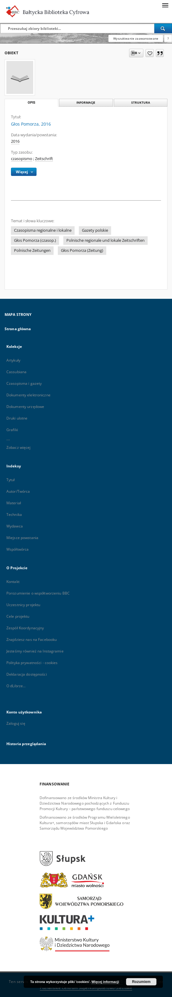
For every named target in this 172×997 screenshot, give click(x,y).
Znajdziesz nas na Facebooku (31, 639)
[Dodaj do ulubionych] (150, 53)
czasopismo (21, 158)
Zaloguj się (15, 723)
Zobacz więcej (18, 447)
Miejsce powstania (22, 537)
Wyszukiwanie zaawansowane (135, 38)
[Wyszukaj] (163, 28)
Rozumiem (141, 982)
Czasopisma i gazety (24, 383)
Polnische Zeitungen (32, 250)
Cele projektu (18, 616)
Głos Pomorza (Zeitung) (82, 250)
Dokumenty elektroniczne (28, 395)
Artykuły (13, 360)
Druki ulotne (16, 418)
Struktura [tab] (140, 103)
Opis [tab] (31, 103)
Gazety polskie (95, 230)
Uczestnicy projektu (23, 604)
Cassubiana (16, 371)
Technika (14, 514)
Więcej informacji (105, 982)
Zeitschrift (44, 158)
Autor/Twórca (18, 491)
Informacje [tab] (85, 103)
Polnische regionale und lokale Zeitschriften (105, 240)
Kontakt (12, 581)
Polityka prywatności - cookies (32, 662)
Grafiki (12, 429)
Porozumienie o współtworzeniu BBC (38, 593)
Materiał (13, 503)
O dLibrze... (16, 685)
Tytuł (10, 479)
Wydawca (14, 526)
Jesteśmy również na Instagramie (35, 651)
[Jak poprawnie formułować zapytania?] (168, 38)
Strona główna (18, 328)
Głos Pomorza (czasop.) (35, 240)
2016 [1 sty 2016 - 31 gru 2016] (15, 141)
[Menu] (165, 5)
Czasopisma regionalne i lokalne (43, 230)
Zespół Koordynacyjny (25, 628)
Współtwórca (17, 549)
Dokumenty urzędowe (25, 406)
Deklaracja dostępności (26, 674)
